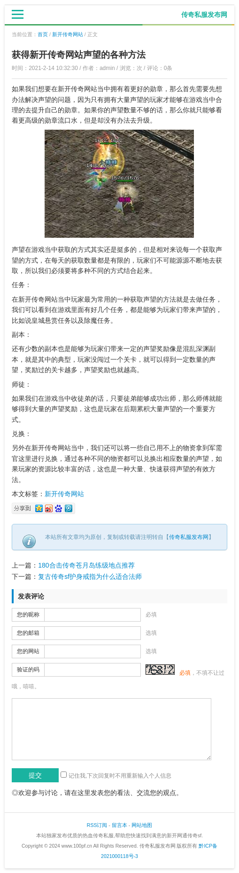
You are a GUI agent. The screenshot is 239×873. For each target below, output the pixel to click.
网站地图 (141, 825)
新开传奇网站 (67, 34)
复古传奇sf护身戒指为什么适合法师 (90, 576)
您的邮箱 (28, 633)
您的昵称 (28, 614)
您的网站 (28, 651)
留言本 (119, 825)
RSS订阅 (97, 825)
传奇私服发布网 (188, 537)
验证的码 (28, 669)
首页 (43, 34)
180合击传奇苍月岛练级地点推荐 (86, 565)
